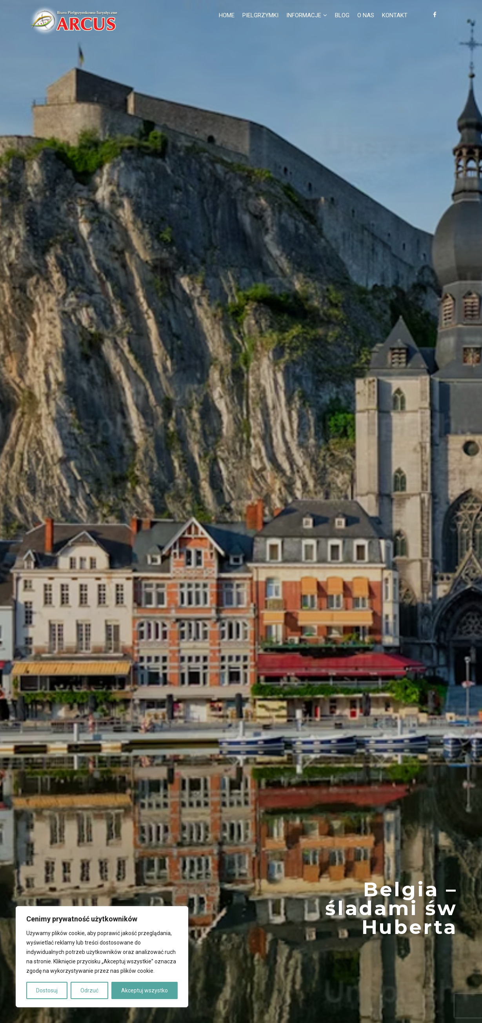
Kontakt (394, 15)
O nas (365, 15)
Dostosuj (47, 990)
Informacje (303, 15)
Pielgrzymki (260, 15)
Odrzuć (89, 990)
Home (227, 15)
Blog (342, 15)
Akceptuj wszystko (144, 990)
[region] (102, 956)
